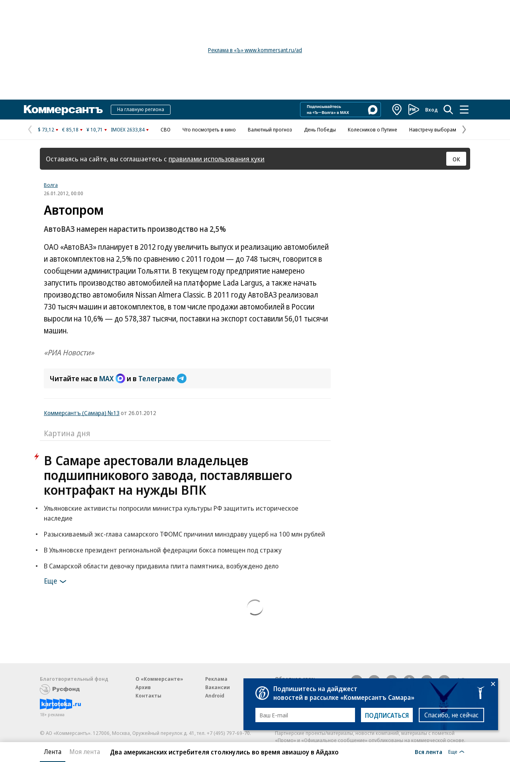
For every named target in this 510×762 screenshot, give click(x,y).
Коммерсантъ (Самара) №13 (82, 413)
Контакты (148, 695)
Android (214, 695)
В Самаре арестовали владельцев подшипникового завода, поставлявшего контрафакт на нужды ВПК (168, 475)
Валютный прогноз (270, 129)
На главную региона (140, 109)
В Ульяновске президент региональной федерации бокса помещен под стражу (163, 549)
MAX (112, 378)
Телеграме (162, 378)
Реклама (216, 678)
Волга (51, 184)
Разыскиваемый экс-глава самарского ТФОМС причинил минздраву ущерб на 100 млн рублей (184, 534)
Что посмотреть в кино (209, 129)
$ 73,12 (46, 129)
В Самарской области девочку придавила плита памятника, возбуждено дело (161, 565)
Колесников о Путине (372, 129)
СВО (166, 129)
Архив (143, 687)
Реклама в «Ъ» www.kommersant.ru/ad (255, 50)
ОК (456, 159)
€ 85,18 (70, 129)
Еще (56, 582)
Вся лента (428, 752)
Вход (431, 109)
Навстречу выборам (432, 129)
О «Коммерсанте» (159, 678)
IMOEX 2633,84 (128, 129)
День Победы (320, 129)
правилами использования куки (217, 158)
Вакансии (217, 687)
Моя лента (84, 751)
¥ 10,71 (94, 129)
